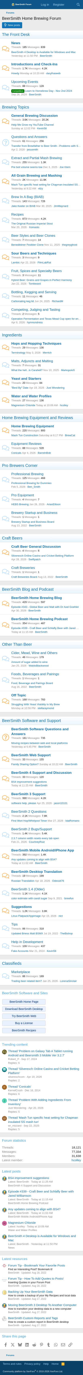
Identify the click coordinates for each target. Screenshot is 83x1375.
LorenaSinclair (68, 981)
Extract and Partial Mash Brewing (36, 158)
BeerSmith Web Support (31, 755)
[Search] (78, 4)
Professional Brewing (27, 474)
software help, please (23, 803)
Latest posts (11, 1171)
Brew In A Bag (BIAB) (27, 197)
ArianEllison (54, 504)
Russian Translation (22, 880)
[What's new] (70, 4)
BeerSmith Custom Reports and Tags (33, 1318)
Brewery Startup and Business (34, 513)
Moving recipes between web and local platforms (39, 743)
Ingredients (12, 335)
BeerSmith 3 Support (28, 794)
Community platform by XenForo (33, 1371)
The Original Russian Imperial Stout (32, 223)
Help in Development (27, 942)
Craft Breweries (23, 568)
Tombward (35, 283)
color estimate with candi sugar (29, 898)
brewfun (69, 898)
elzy (40, 188)
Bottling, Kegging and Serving (33, 292)
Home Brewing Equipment (32, 426)
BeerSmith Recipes (24, 1030)
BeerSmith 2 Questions (29, 812)
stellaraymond (46, 708)
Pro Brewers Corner (20, 465)
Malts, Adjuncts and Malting (32, 361)
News (15, 43)
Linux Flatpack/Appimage (26, 915)
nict (61, 915)
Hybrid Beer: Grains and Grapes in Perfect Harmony (41, 280)
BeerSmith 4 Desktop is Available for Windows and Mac (43, 52)
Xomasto (34, 227)
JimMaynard (61, 206)
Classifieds (12, 963)
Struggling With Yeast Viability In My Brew (35, 704)
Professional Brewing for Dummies (31, 483)
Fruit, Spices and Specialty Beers (36, 271)
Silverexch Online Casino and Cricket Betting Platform (42, 555)
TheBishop (66, 933)
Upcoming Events (24, 82)
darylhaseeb (53, 73)
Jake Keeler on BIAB (23, 206)
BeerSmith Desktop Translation (36, 872)
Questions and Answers (29, 137)
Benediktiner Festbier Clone (27, 244)
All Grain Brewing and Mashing (36, 175)
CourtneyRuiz (37, 841)
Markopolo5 (68, 370)
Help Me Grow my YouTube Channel (32, 124)
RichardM (57, 301)
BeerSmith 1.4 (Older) (28, 889)
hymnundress (35, 322)
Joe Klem (64, 167)
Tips (14, 924)
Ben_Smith (33, 486)
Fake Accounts (19, 950)
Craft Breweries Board (24, 576)
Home (55, 1363)
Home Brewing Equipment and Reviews (37, 417)
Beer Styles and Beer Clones (33, 236)
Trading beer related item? (26, 981)
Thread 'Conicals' (19, 1086)
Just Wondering (55, 387)
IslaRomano (72, 820)
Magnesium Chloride (23, 405)
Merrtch (47, 352)
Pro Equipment (22, 495)
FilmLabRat (44, 262)
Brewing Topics (15, 107)
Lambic (15, 262)
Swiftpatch (34, 559)
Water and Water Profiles (31, 396)
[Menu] (5, 5)
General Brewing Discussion (34, 116)
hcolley (64, 405)
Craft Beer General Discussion (36, 547)
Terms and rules (12, 1363)
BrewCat (70, 435)
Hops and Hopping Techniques (36, 343)
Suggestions (21, 907)
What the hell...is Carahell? (27, 370)
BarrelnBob (44, 452)
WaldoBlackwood (39, 665)
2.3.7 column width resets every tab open (35, 838)
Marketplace (20, 972)
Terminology (18, 352)
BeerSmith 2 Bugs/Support (31, 829)
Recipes (17, 214)
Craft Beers (12, 538)
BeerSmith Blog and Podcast (28, 589)
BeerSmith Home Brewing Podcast (39, 619)
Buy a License (24, 1023)
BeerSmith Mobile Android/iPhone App (42, 850)
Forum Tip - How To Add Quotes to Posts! (36, 1278)
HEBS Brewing (20, 504)
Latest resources (14, 1259)
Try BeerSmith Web (24, 1016)
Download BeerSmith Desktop (24, 1009)
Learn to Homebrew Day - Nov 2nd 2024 (41, 90)
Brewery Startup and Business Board (32, 521)
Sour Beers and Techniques (33, 253)
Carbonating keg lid (22, 301)
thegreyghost (69, 244)
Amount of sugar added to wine (29, 662)
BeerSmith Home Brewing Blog (36, 598)
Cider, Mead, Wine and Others (34, 653)
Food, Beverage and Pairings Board (32, 683)
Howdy (15, 73)
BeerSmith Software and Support (31, 720)
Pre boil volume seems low (27, 167)
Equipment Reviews (26, 444)
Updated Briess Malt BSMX (27, 933)
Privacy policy (32, 1363)
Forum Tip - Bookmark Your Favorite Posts (36, 1265)
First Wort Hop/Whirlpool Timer (29, 820)
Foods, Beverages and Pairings (35, 674)
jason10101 (60, 803)
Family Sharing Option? (25, 764)
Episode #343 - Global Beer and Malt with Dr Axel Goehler (45, 606)
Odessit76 (58, 880)
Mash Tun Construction (24, 435)
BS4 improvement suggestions (29, 781)
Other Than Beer (17, 644)
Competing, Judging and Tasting (35, 310)
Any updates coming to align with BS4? (34, 859)
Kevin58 (42, 128)
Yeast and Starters (26, 379)
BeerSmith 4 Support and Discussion (41, 773)
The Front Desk (16, 34)
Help (46, 1363)
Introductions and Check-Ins (34, 64)
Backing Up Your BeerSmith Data (30, 1291)
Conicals (16, 452)
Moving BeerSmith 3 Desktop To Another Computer (42, 1305)
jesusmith (32, 149)
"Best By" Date (19, 387)
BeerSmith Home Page (23, 1001)
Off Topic (18, 695)
